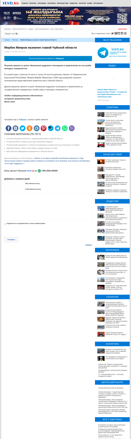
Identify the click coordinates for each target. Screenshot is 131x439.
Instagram (122, 33)
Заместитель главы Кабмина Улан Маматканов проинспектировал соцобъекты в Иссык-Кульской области (116, 217)
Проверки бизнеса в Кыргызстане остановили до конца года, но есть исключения (116, 272)
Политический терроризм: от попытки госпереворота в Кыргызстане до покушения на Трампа (42, 145)
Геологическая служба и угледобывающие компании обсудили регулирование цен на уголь (112, 299)
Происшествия (62, 3)
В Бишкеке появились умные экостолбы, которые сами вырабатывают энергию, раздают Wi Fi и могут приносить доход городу (116, 240)
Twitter (112, 33)
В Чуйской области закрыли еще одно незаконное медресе (29, 142)
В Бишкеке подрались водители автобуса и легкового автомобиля (116, 191)
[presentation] (22, 231)
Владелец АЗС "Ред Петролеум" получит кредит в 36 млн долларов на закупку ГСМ (112, 284)
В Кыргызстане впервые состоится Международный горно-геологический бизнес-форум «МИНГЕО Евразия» (111, 305)
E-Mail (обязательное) (33, 189)
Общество (74, 3)
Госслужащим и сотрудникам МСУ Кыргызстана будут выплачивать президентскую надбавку (109, 279)
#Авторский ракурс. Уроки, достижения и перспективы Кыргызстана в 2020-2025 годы (113, 385)
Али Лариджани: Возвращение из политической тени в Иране (109, 339)
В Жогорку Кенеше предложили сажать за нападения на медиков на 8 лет (115, 114)
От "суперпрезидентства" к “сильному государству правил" (110, 353)
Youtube (119, 33)
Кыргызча (122, 29)
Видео (30, 29)
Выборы (7, 29)
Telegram (125, 33)
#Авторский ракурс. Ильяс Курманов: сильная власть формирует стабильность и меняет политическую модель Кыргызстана (112, 379)
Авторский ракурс (19, 29)
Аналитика (51, 3)
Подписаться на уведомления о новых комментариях (26, 223)
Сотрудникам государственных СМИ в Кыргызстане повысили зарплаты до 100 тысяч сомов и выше (116, 265)
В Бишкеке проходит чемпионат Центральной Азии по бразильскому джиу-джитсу (116, 231)
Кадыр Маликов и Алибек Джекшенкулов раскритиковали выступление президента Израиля (115, 130)
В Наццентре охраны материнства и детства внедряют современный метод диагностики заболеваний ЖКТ (111, 409)
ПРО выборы (98, 3)
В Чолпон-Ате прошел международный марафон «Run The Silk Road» (116, 223)
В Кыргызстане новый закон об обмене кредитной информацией (116, 256)
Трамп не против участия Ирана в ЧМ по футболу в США (116, 144)
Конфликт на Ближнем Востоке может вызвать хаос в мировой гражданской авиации (111, 334)
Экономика (42, 3)
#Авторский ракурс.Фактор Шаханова (110, 366)
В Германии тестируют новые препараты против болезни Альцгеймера (112, 404)
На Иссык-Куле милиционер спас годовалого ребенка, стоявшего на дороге (116, 184)
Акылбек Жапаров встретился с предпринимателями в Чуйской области (34, 139)
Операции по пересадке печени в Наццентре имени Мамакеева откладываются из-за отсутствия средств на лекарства (113, 424)
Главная (24, 3)
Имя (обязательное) (32, 183)
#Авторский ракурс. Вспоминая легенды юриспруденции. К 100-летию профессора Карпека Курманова (112, 389)
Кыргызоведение (42, 29)
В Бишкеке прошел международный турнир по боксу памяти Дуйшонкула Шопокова (114, 209)
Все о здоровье (56, 29)
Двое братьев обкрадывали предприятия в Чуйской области (29, 151)
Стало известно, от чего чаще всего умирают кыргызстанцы (110, 414)
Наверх (88, 245)
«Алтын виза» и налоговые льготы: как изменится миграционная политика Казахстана (114, 123)
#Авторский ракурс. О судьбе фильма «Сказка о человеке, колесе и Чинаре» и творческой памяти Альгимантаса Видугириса (111, 373)
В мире (89, 3)
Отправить (11, 239)
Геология (82, 3)
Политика (32, 3)
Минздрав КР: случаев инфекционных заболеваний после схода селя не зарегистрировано (114, 177)
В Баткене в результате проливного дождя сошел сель (115, 168)
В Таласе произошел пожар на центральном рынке (115, 161)
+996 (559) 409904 (49, 171)
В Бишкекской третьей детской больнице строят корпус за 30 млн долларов (112, 418)
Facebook (115, 33)
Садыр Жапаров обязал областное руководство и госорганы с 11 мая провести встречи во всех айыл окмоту (115, 138)
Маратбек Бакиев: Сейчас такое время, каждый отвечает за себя (31, 148)
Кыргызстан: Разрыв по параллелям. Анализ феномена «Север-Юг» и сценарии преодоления (112, 344)
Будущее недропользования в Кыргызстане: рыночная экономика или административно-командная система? (113, 310)
